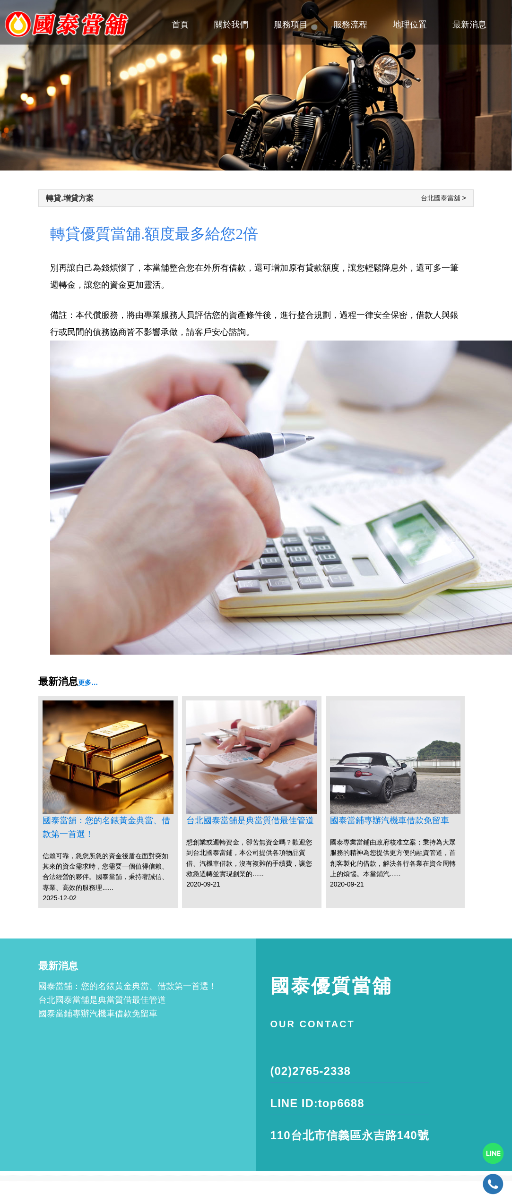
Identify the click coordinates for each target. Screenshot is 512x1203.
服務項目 (291, 24)
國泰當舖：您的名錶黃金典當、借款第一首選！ (106, 827)
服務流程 (350, 24)
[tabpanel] (256, 85)
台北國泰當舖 (440, 198)
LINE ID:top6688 (317, 1103)
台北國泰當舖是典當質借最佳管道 (250, 820)
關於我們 (231, 24)
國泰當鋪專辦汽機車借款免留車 (389, 820)
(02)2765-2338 (310, 1071)
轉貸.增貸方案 (69, 198)
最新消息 (469, 24)
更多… (88, 682)
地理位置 (410, 24)
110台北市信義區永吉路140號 (349, 1135)
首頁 (180, 24)
